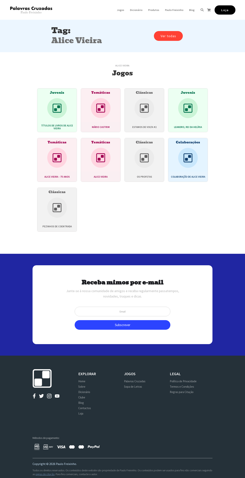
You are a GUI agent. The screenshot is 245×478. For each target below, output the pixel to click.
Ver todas (168, 36)
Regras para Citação (182, 392)
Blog (191, 10)
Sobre (81, 386)
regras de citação (45, 474)
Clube (81, 397)
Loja (80, 413)
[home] (31, 10)
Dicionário (136, 10)
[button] (120, 10)
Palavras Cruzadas (134, 381)
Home (81, 381)
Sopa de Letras (133, 386)
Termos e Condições (182, 386)
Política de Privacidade (183, 381)
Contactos (84, 408)
